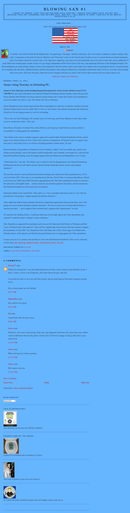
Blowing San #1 (65, 9)
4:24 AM (12, 307)
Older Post (85, 383)
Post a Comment (10, 378)
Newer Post (8, 383)
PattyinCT (12, 265)
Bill (9, 314)
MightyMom (13, 299)
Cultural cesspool (20, 251)
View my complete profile (65, 76)
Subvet (69, 50)
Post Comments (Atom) (23, 388)
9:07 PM (12, 292)
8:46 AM (12, 321)
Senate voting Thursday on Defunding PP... (27, 84)
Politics (35, 251)
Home (46, 383)
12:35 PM (12, 342)
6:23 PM (27, 247)
